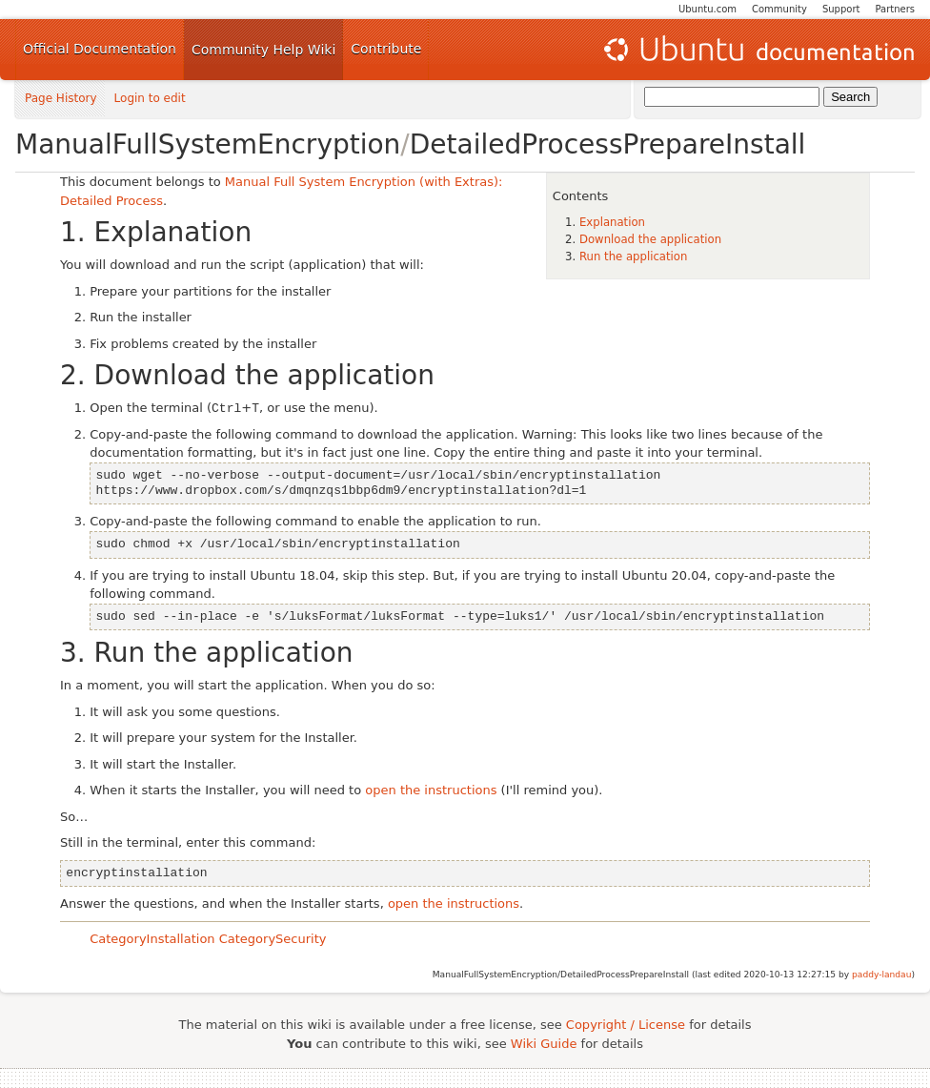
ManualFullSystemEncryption (207, 144)
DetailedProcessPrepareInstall (608, 144)
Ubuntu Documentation (757, 49)
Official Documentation (99, 48)
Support (841, 9)
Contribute (386, 48)
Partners (895, 9)
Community (779, 9)
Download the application (650, 239)
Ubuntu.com (707, 9)
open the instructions (430, 790)
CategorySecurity (273, 939)
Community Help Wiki (263, 49)
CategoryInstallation (152, 939)
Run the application (633, 256)
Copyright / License (625, 1024)
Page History (61, 98)
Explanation (612, 222)
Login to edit (150, 98)
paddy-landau (881, 974)
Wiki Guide (544, 1044)
